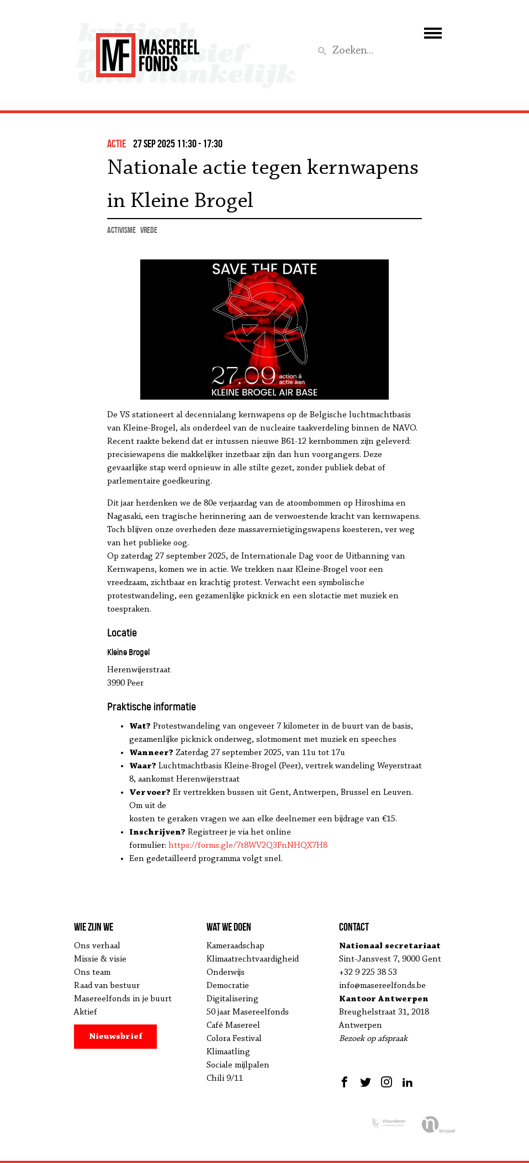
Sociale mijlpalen (238, 1065)
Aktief (85, 1012)
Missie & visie (100, 959)
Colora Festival (234, 1038)
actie (116, 143)
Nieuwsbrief (115, 1036)
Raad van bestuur (107, 985)
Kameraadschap (235, 946)
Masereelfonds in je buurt (123, 999)
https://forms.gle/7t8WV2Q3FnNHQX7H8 (247, 845)
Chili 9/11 (225, 1078)
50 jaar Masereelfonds (248, 1012)
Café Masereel (233, 1025)
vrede (148, 230)
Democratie (228, 985)
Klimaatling (228, 1052)
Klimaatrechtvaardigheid (253, 959)
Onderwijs (226, 972)
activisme (121, 230)
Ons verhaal (97, 946)
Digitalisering (232, 999)
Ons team (92, 972)
